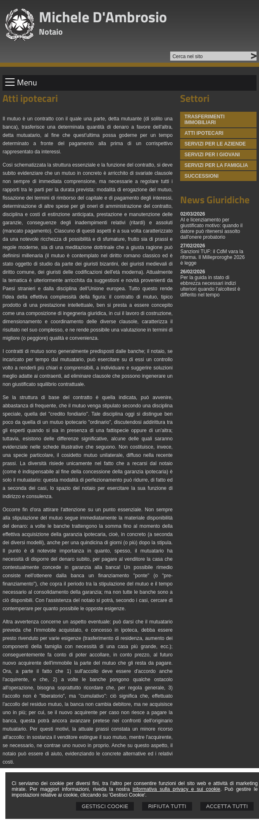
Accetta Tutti (227, 806)
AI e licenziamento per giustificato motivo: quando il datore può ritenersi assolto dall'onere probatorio (211, 228)
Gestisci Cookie (105, 806)
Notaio (51, 31)
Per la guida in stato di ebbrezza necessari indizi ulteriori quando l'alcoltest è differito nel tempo (210, 286)
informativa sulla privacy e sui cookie (176, 789)
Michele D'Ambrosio (103, 16)
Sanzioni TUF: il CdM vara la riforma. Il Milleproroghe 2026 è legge (212, 257)
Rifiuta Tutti (167, 806)
